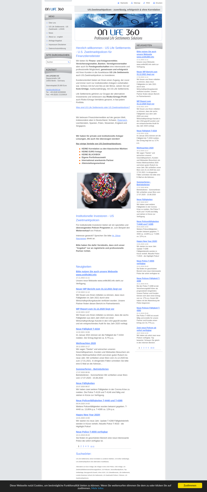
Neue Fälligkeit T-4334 (88, 329)
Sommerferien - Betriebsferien (92, 369)
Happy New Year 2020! (88, 414)
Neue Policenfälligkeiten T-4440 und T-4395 (99, 400)
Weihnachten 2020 (86, 343)
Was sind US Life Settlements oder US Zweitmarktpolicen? (103, 107)
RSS (148, 3)
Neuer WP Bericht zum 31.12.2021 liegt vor (99, 289)
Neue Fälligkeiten (85, 383)
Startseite (124, 3)
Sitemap (137, 3)
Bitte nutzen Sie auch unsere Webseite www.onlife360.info (146, 54)
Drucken (159, 3)
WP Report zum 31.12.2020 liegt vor (95, 309)
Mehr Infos (97, 488)
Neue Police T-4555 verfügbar (92, 432)
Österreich (122, 120)
